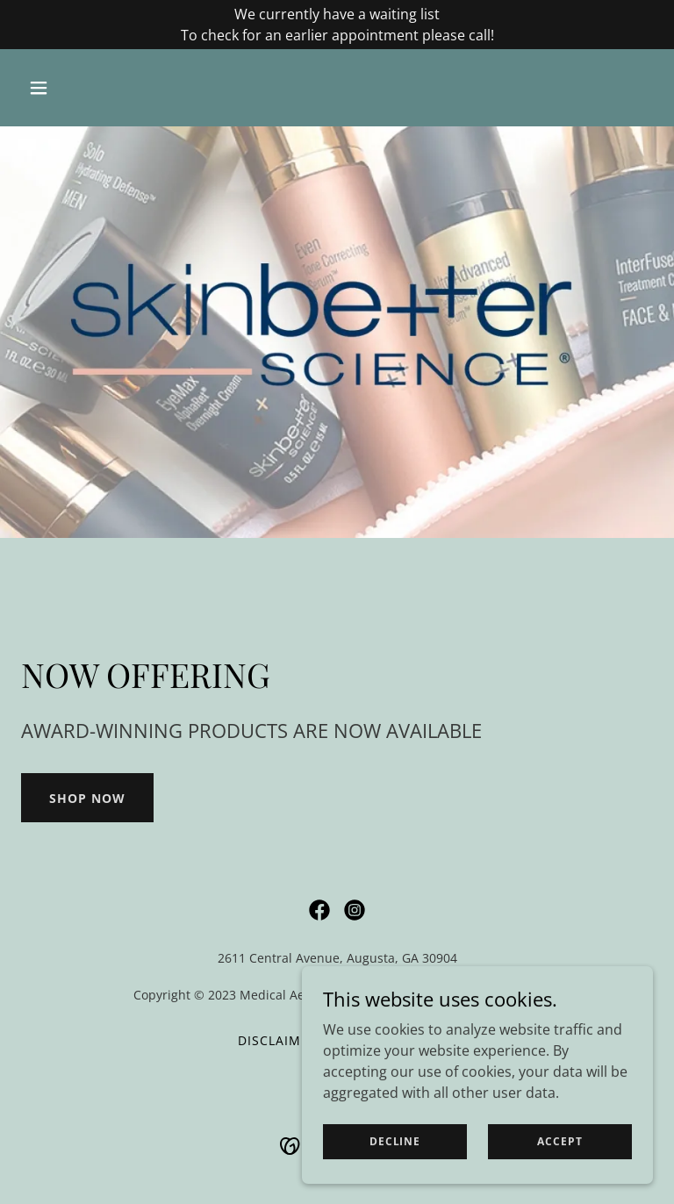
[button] (68, 87)
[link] (319, 910)
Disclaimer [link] (278, 1040)
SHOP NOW (87, 798)
